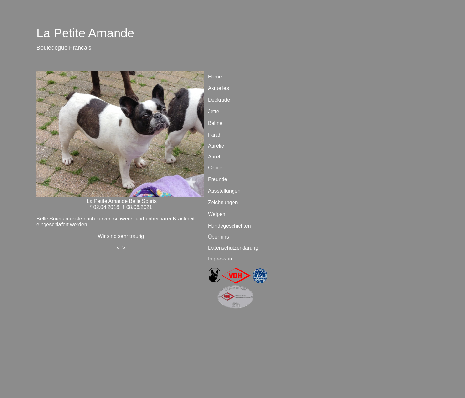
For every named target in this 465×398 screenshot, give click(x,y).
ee (245, 232)
